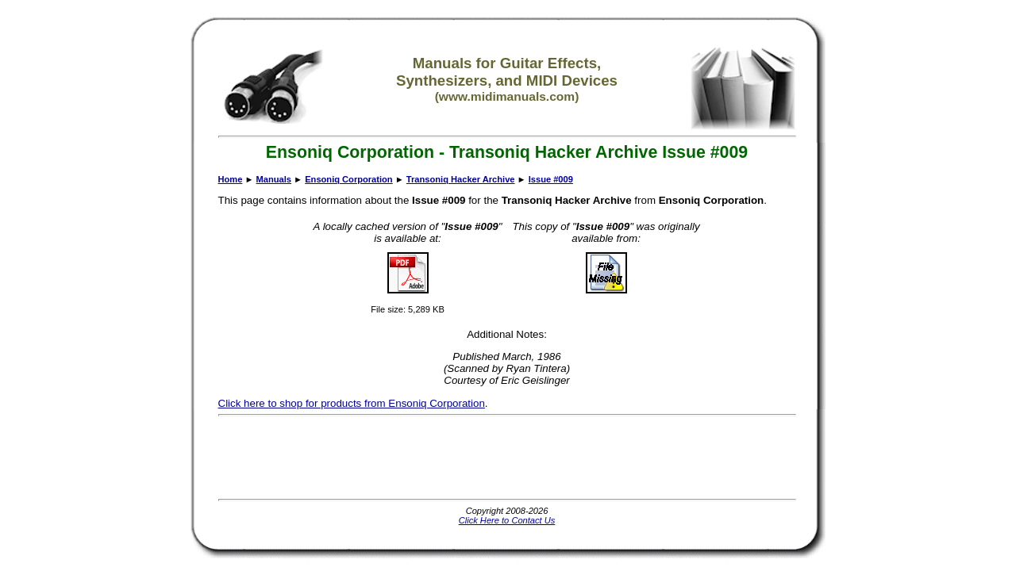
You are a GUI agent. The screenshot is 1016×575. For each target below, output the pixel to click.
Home (230, 179)
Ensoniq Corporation (348, 179)
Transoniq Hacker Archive (460, 179)
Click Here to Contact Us (507, 520)
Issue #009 (551, 179)
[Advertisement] (507, 457)
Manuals (273, 179)
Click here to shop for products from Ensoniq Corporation (351, 403)
